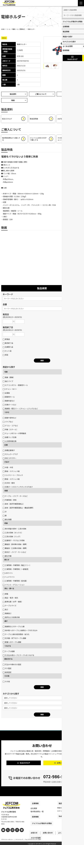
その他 (6, 677)
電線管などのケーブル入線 (13, 627)
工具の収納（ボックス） (13, 534)
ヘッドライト (9, 578)
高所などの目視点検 (11, 618)
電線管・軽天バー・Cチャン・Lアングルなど (20, 409)
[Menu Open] (81, 3)
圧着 (6, 446)
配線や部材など (9, 419)
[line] (19, 834)
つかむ (6, 413)
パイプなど (8, 423)
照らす (6, 560)
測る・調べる (9, 589)
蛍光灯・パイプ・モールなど (14, 553)
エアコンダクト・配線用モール (15, 386)
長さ (5, 610)
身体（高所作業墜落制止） (14, 505)
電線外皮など (9, 402)
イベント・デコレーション (14, 586)
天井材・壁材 (9, 484)
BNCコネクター (9, 459)
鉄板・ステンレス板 (11, 472)
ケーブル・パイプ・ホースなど (15, 497)
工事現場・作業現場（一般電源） (16, 570)
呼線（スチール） (10, 430)
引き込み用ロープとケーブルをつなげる (18, 656)
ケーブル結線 (9, 652)
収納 (6, 524)
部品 (5, 356)
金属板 (6, 394)
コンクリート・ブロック (13, 476)
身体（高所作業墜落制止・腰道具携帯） (18, 509)
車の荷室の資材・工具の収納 (14, 530)
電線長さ (7, 614)
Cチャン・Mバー (10, 390)
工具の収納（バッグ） (12, 537)
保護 (6, 491)
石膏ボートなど (9, 406)
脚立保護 (7, 520)
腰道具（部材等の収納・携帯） (15, 545)
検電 (5, 595)
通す (6, 622)
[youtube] (3, 834)
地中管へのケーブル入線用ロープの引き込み (20, 631)
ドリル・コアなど (10, 427)
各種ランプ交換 (9, 438)
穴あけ (6, 463)
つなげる (7, 647)
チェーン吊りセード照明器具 (14, 434)
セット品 (7, 352)
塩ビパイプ (8, 382)
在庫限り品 (8, 348)
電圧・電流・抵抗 (10, 599)
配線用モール (9, 398)
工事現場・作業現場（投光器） (15, 582)
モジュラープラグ (10, 455)
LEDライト (8, 574)
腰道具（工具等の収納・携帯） (15, 549)
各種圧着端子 (9, 451)
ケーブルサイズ (9, 607)
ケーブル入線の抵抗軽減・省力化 (16, 635)
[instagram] (11, 834)
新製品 (6, 340)
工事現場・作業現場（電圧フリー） (17, 566)
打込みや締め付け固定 (12, 665)
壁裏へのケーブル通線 (12, 643)
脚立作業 (7, 557)
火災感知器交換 (9, 442)
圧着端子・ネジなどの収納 (14, 541)
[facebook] (15, 834)
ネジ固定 (7, 669)
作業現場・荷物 (9, 501)
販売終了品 (8, 344)
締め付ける (8, 660)
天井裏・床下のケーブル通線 (14, 639)
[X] (7, 834)
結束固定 (7, 673)
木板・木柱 (8, 468)
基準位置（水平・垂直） (13, 603)
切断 (6, 373)
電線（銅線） (9, 378)
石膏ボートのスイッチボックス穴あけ (18, 488)
